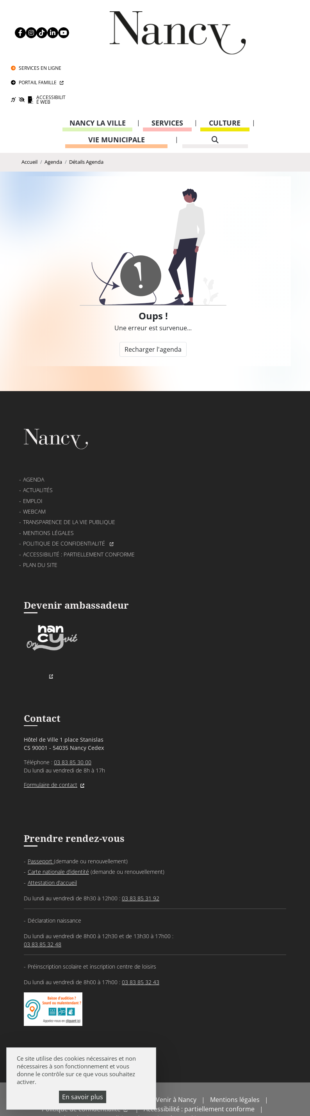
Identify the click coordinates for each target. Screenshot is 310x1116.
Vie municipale (116, 90)
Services (167, 73)
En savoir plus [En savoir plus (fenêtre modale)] (82, 1097)
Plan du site (40, 525)
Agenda (53, 114)
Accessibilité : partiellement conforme (79, 514)
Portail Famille (266, 31)
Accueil (29, 114)
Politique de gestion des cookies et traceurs (172, 1088)
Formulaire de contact (50, 748)
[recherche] (215, 90)
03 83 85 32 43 (140, 947)
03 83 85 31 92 (140, 862)
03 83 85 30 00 (72, 725)
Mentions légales (48, 493)
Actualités (38, 450)
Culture (225, 73)
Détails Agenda (86, 114)
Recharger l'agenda (152, 303)
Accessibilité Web (271, 49)
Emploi (33, 461)
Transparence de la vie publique (69, 482)
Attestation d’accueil (52, 847)
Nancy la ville (97, 73)
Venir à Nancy (176, 1070)
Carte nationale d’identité (58, 836)
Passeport (41, 825)
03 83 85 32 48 (42, 909)
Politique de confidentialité (65, 504)
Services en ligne (269, 14)
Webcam (34, 471)
